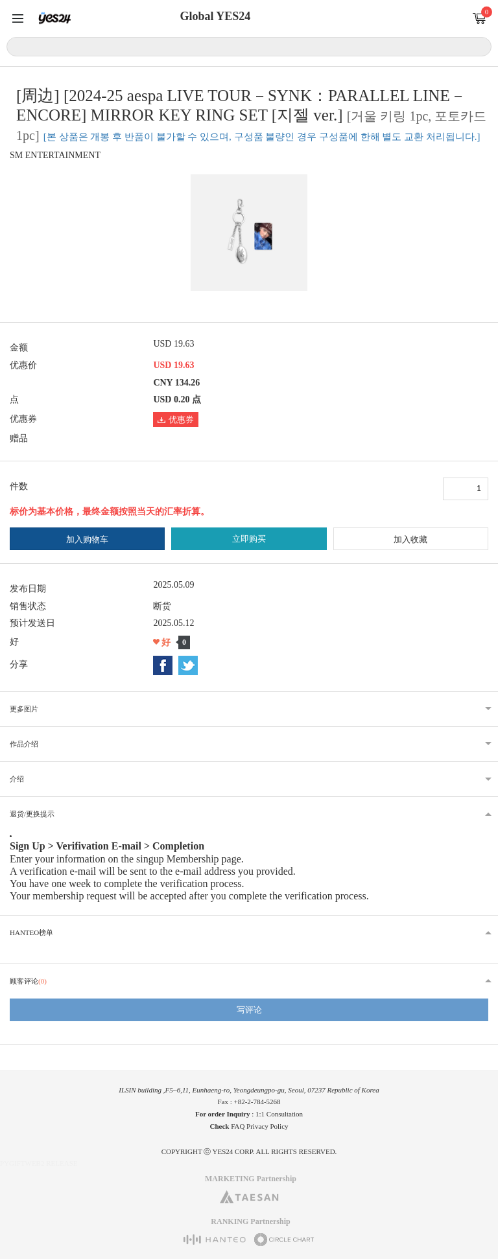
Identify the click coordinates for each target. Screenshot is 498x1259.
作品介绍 (24, 744)
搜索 (479, 46)
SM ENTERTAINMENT (55, 155)
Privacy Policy (267, 1126)
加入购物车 (87, 539)
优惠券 (176, 419)
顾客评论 (28, 981)
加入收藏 (410, 539)
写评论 (249, 1010)
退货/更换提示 (32, 814)
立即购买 (249, 539)
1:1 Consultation (279, 1114)
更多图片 (24, 709)
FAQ (237, 1126)
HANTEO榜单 (31, 932)
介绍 (17, 779)
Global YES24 (215, 16)
